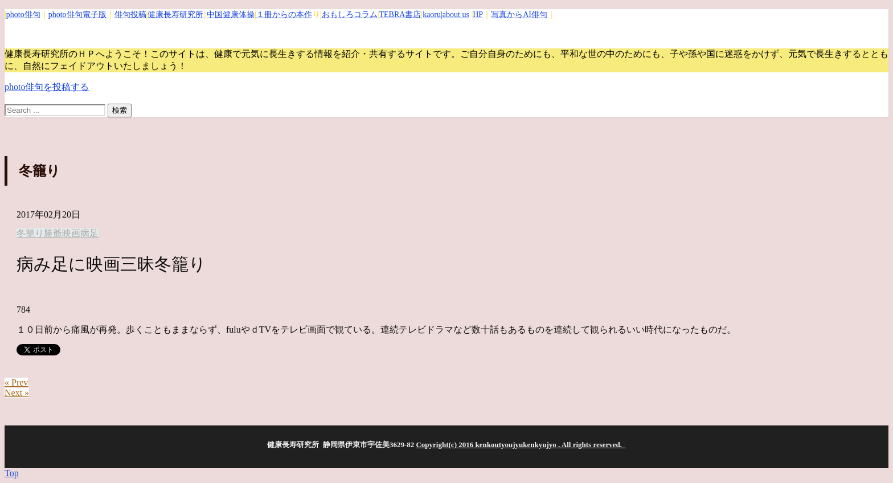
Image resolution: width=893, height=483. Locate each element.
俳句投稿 (130, 14)
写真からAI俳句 (519, 14)
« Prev (16, 382)
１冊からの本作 (284, 14)
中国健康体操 (231, 14)
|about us (455, 14)
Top (12, 473)
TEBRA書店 (400, 14)
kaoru (432, 14)
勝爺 (53, 233)
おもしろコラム (350, 14)
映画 (71, 233)
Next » (17, 393)
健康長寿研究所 (175, 14)
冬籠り (30, 233)
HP (478, 14)
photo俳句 (23, 14)
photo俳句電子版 (77, 14)
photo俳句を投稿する (47, 87)
